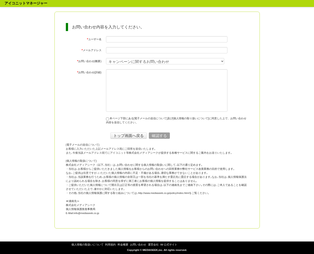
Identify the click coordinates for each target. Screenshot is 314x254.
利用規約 (110, 244)
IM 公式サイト (168, 244)
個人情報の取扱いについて (87, 244)
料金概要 (123, 244)
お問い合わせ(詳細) (89, 72)
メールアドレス (92, 50)
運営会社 (153, 244)
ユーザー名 (94, 39)
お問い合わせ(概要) (89, 61)
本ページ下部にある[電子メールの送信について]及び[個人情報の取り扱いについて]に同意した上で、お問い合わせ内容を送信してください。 (176, 120)
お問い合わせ (138, 244)
